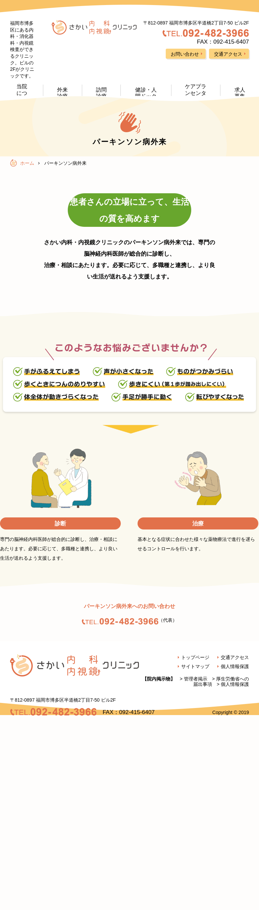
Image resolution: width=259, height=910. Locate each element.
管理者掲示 (195, 678)
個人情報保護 (235, 684)
